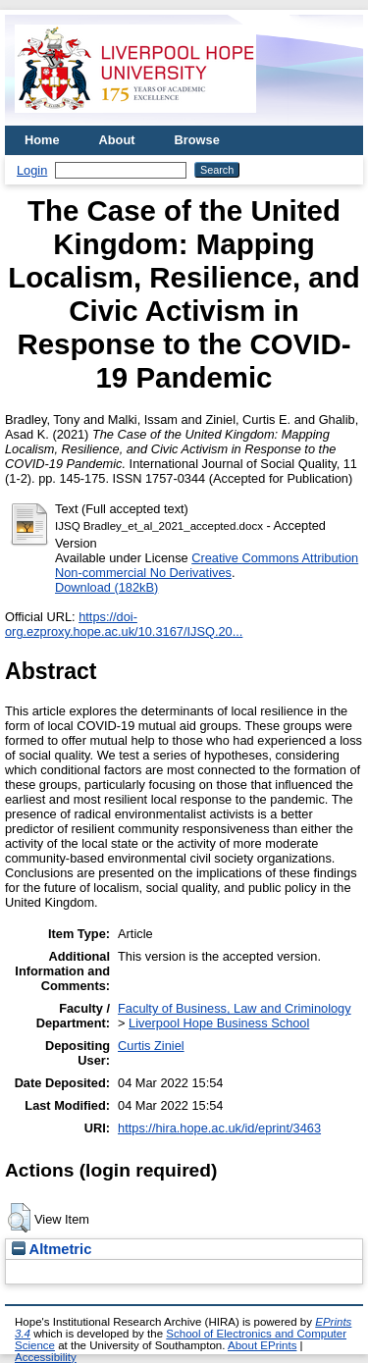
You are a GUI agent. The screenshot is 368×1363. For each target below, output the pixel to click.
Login (32, 170)
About (117, 139)
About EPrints (262, 1345)
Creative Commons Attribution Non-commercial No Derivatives (206, 565)
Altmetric (51, 1249)
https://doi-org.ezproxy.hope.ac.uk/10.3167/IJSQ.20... (123, 624)
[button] (19, 1217)
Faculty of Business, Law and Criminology (234, 1008)
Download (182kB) (106, 587)
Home (42, 139)
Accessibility (46, 1357)
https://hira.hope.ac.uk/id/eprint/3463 (219, 1128)
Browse (197, 139)
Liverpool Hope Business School (219, 1023)
